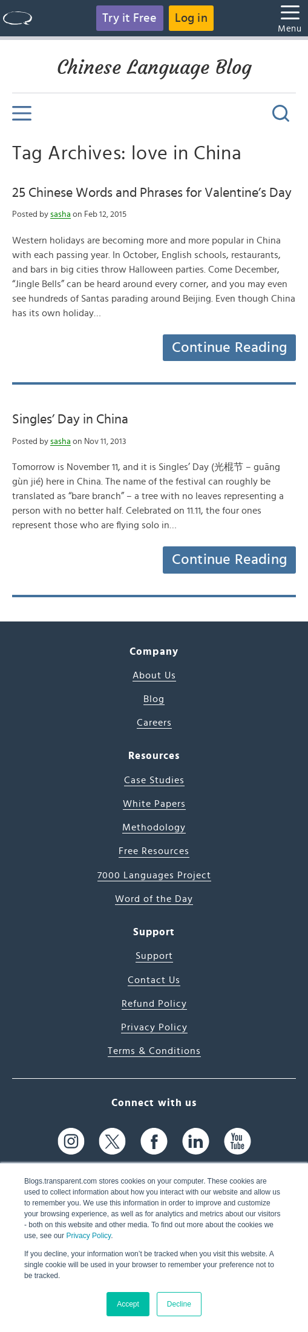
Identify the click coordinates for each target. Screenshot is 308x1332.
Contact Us (154, 980)
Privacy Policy (88, 1235)
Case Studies (154, 780)
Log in (191, 18)
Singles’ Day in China (70, 419)
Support (154, 956)
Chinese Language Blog (154, 67)
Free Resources (154, 851)
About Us (154, 675)
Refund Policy (154, 1004)
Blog (154, 699)
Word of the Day (154, 899)
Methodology (154, 827)
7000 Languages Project (154, 875)
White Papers (154, 804)
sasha (60, 214)
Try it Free (129, 18)
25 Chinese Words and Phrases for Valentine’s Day (152, 192)
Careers (154, 722)
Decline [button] (179, 1304)
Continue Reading (229, 347)
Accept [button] (128, 1304)
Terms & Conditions (154, 1051)
